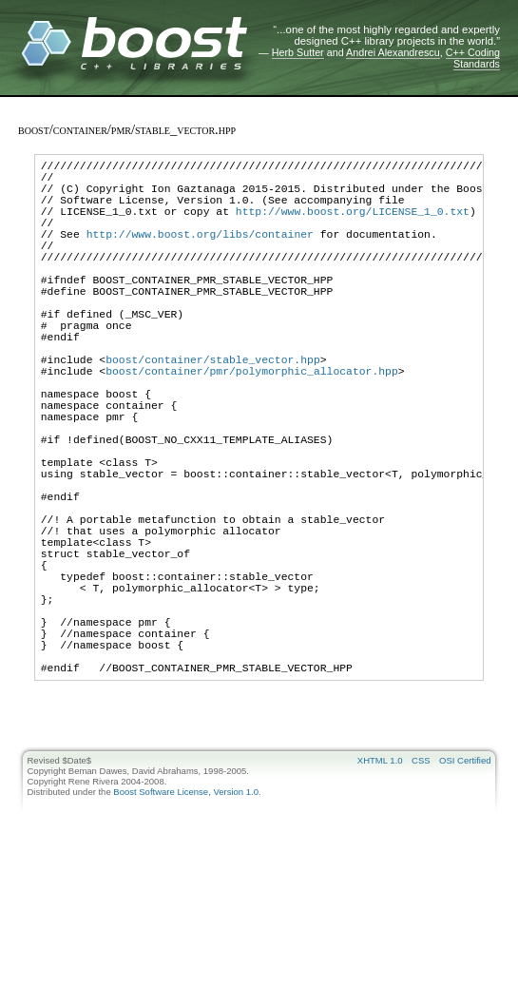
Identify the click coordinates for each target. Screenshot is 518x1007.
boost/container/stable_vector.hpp (213, 410)
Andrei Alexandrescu (393, 52)
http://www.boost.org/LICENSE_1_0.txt (353, 225)
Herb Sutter (298, 52)
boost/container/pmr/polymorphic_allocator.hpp (252, 424)
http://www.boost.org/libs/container (200, 253)
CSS (421, 888)
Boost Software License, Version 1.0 (186, 920)
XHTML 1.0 (380, 888)
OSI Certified (464, 888)
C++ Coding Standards (473, 58)
